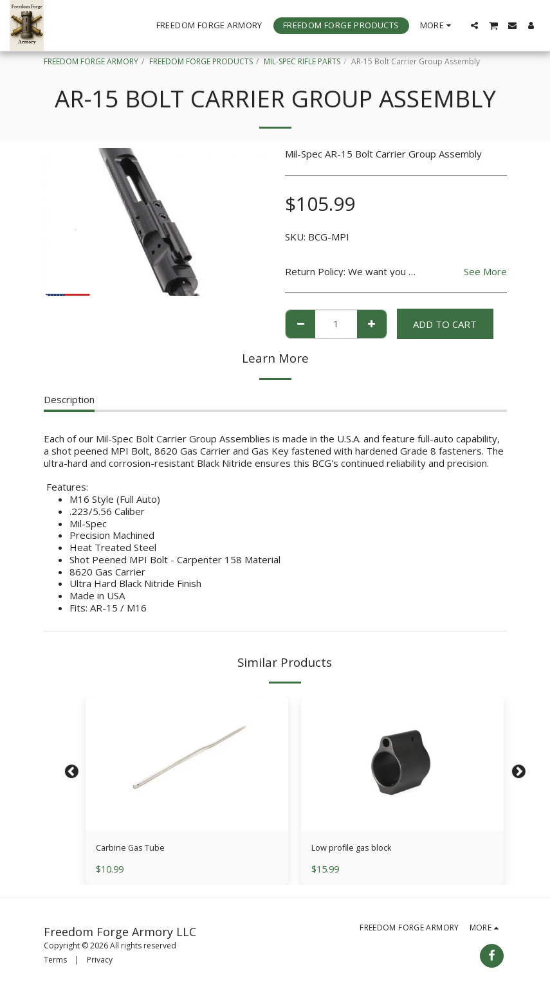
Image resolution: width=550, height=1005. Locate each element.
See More (485, 272)
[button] (474, 25)
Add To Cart (445, 324)
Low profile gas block (358, 848)
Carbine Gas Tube (135, 848)
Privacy (100, 962)
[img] (187, 763)
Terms (55, 962)
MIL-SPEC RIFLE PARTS (302, 61)
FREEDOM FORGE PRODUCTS (201, 61)
